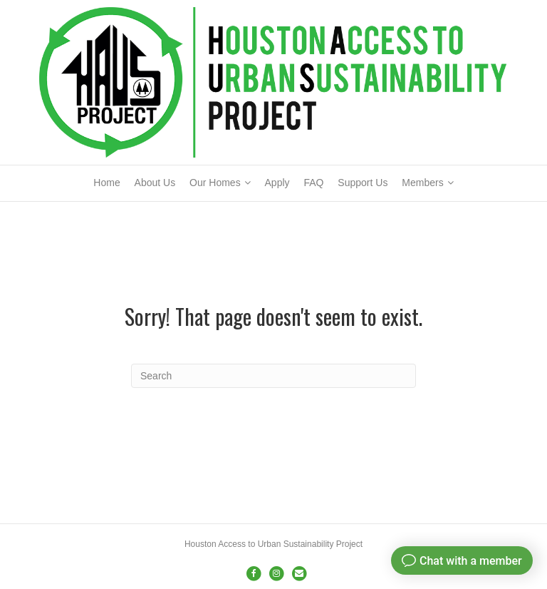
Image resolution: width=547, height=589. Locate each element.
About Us (155, 182)
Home (106, 182)
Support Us (362, 182)
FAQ (313, 182)
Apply (277, 182)
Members (422, 182)
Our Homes (215, 182)
